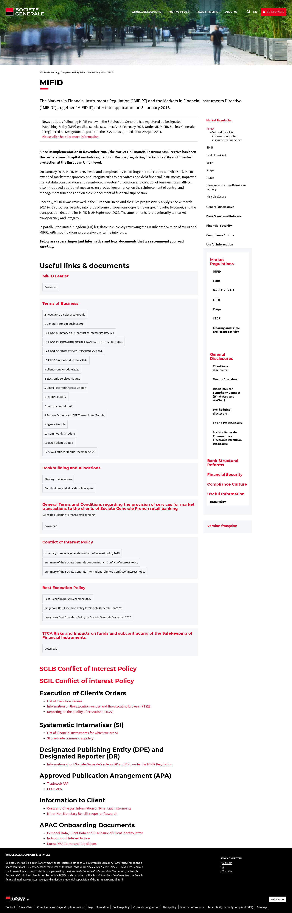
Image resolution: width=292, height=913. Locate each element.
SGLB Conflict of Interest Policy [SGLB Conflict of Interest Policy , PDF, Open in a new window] (88, 668)
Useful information (219, 244)
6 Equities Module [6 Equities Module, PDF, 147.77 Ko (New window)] (55, 397)
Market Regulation (219, 120)
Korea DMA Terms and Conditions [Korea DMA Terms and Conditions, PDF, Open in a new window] (72, 843)
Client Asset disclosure (221, 368)
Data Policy (218, 502)
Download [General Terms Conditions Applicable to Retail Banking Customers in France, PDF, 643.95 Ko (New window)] (50, 526)
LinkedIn (227, 862)
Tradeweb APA (57, 783)
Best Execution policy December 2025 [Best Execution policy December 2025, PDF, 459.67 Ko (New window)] (67, 599)
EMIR (209, 147)
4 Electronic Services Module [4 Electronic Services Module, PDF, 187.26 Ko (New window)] (62, 378)
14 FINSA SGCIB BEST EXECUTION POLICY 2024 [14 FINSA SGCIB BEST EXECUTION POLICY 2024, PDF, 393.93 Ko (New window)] (73, 351)
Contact (10, 907)
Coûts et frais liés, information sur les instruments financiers (226, 136)
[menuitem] (228, 159)
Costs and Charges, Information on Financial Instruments (89, 808)
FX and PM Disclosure (228, 423)
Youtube (227, 871)
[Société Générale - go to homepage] (47, 12)
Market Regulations (222, 261)
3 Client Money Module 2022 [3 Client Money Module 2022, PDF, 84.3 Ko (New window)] (61, 369)
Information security (192, 907)
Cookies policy (121, 907)
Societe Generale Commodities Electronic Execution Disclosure (227, 438)
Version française (222, 526)
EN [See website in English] (255, 12)
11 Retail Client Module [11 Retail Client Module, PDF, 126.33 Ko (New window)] (58, 442)
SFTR (209, 162)
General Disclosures (221, 356)
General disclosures (220, 207)
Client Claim (26, 907)
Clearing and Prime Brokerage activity (226, 187)
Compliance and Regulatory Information (60, 907)
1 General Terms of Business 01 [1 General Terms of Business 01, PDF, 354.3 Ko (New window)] (63, 323)
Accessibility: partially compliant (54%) (230, 907)
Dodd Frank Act (216, 155)
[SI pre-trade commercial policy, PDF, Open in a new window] (70, 738)
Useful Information (226, 494)
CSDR (210, 178)
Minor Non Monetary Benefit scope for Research (82, 813)
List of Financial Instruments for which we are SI (82, 732)
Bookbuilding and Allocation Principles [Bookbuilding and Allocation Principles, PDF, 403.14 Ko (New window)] (68, 488)
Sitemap (262, 907)
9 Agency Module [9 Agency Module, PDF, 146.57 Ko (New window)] (55, 424)
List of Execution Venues (64, 701)
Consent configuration (146, 907)
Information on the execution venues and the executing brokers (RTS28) (99, 706)
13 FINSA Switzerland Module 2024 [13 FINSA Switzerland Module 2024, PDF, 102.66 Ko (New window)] (66, 360)
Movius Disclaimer (226, 379)
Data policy (169, 907)
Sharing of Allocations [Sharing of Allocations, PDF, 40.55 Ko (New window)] (58, 479)
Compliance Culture (220, 235)
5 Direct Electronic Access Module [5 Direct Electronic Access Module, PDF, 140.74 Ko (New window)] (65, 388)
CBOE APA (54, 789)
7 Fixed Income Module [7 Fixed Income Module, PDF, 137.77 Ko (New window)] (58, 406)
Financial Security (219, 225)
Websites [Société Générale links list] (277, 899)
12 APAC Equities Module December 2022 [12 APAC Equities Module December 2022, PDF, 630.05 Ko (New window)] (69, 452)
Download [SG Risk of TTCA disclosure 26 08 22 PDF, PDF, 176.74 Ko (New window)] (50, 648)
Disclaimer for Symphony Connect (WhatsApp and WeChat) (226, 394)
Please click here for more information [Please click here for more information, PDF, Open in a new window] (70, 136)
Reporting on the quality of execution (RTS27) (80, 711)
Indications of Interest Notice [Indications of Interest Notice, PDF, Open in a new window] (68, 838)
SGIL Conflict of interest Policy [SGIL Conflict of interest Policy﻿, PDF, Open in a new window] (87, 681)
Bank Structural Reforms (223, 216)
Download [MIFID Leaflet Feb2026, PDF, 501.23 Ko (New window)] (50, 287)
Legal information (98, 907)
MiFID (210, 128)
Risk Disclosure (216, 196)
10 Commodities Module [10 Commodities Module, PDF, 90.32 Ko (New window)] (59, 433)
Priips (210, 170)
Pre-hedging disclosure (221, 411)
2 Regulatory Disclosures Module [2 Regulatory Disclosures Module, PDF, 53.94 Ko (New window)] (64, 314)
